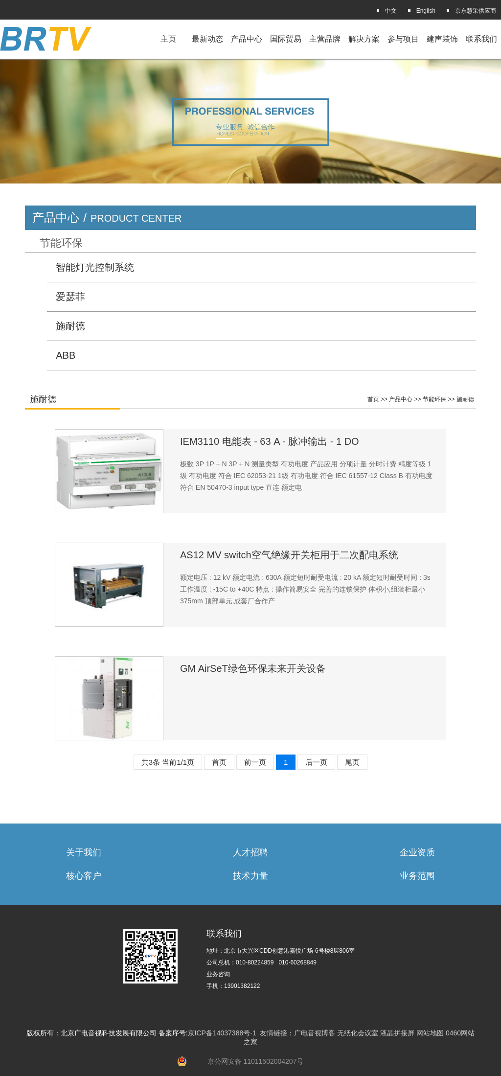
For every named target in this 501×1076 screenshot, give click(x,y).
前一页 (255, 762)
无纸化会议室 (357, 1033)
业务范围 (417, 876)
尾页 (352, 762)
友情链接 (273, 1033)
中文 (391, 10)
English (425, 10)
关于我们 (83, 852)
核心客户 (83, 876)
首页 (373, 399)
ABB (65, 355)
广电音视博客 (314, 1033)
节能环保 (61, 243)
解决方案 (364, 39)
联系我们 (481, 39)
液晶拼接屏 (397, 1033)
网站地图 (430, 1033)
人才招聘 (250, 852)
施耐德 (70, 326)
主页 (168, 39)
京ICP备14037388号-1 (222, 1033)
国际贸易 (285, 39)
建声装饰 (442, 39)
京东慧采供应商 (475, 10)
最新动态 (207, 39)
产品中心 (246, 39)
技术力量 (250, 876)
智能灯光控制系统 (95, 267)
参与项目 (403, 39)
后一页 (316, 762)
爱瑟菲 (70, 296)
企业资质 (417, 852)
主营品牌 (325, 39)
